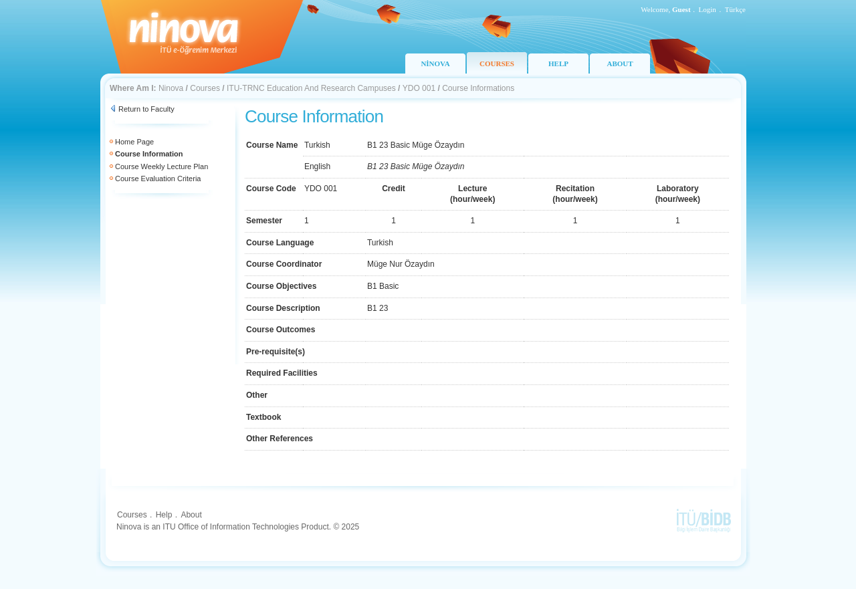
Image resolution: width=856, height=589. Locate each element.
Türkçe (735, 9)
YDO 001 (419, 88)
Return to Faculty (146, 109)
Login (707, 9)
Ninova (170, 88)
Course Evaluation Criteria (158, 178)
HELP (558, 64)
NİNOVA (435, 64)
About (191, 514)
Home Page (134, 142)
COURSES (496, 64)
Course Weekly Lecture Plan (161, 166)
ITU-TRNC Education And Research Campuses (311, 88)
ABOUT (620, 64)
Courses (205, 88)
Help (164, 514)
